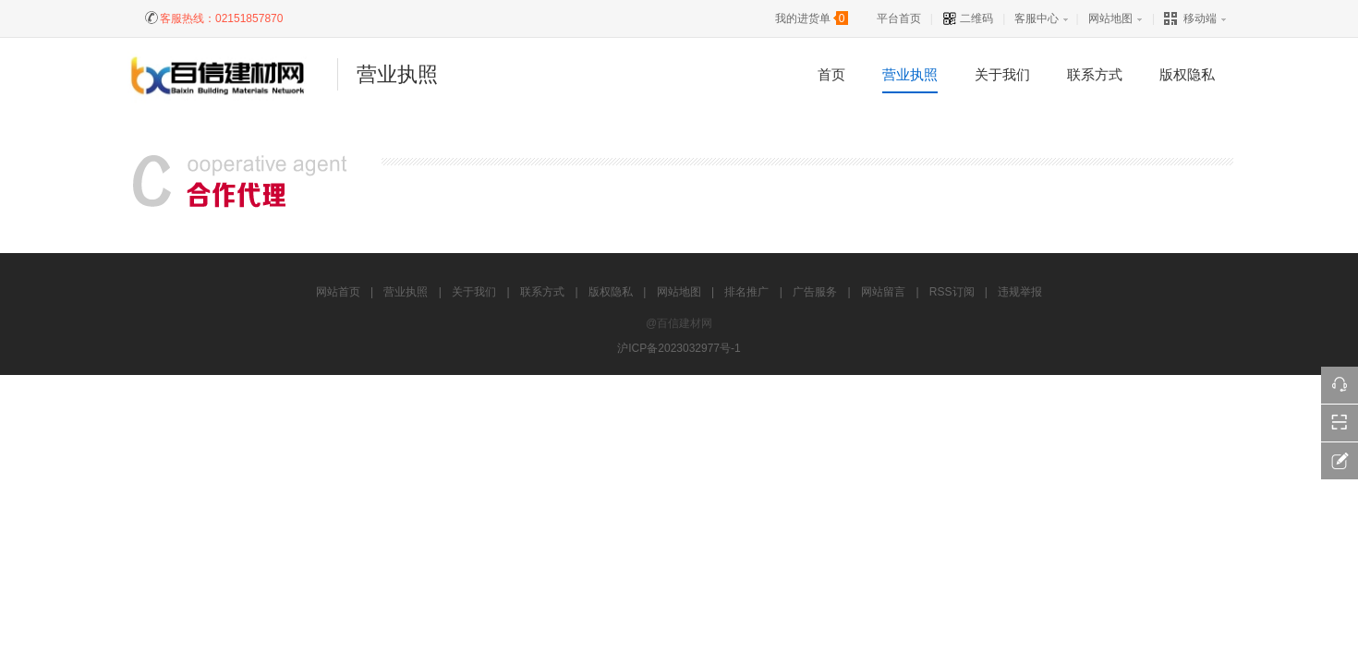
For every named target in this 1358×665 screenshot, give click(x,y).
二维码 (967, 18)
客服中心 (1036, 18)
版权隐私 (1187, 74)
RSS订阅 (952, 291)
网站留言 (883, 291)
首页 (831, 74)
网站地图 (1110, 18)
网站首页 (338, 291)
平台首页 (899, 18)
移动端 (1190, 18)
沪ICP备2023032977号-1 (678, 348)
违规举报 (1020, 291)
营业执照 (910, 74)
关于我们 (1002, 74)
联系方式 (1094, 74)
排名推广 (746, 291)
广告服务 (815, 291)
